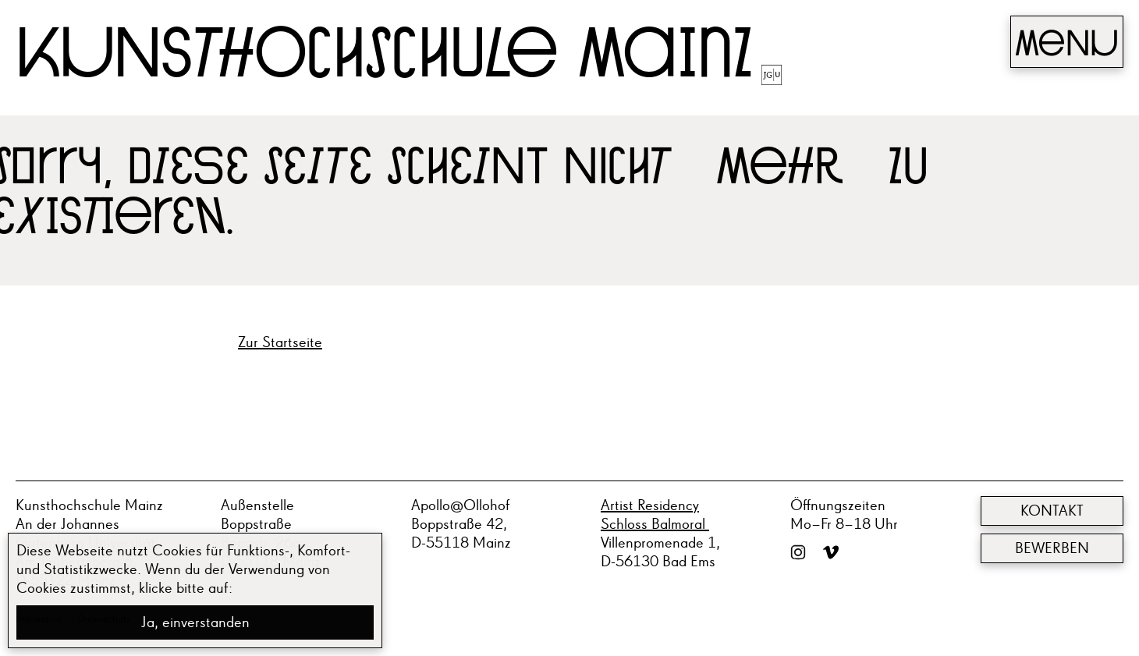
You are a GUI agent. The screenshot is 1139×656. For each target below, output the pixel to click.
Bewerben (1052, 548)
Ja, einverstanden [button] (195, 622)
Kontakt (1052, 511)
